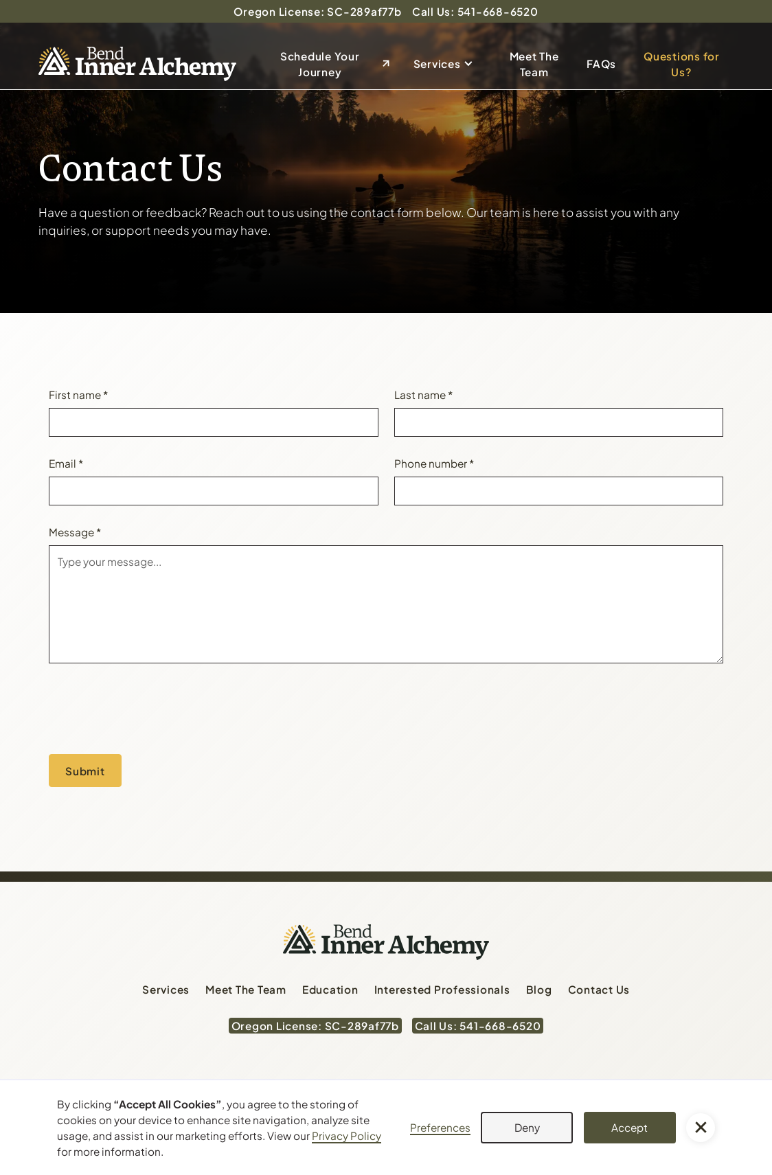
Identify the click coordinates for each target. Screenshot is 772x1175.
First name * (78, 394)
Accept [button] (629, 1127)
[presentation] (153, 706)
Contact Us (599, 989)
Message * (75, 531)
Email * (66, 463)
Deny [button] (527, 1127)
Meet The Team (534, 63)
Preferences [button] (440, 1127)
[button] (447, 64)
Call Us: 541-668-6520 (475, 11)
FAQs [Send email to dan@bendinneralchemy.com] (601, 63)
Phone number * (434, 463)
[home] (137, 64)
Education (330, 989)
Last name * (423, 394)
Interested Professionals (442, 989)
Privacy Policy (346, 1135)
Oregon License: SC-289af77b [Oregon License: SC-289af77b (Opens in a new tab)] (317, 11)
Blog (539, 989)
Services (437, 63)
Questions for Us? (682, 63)
